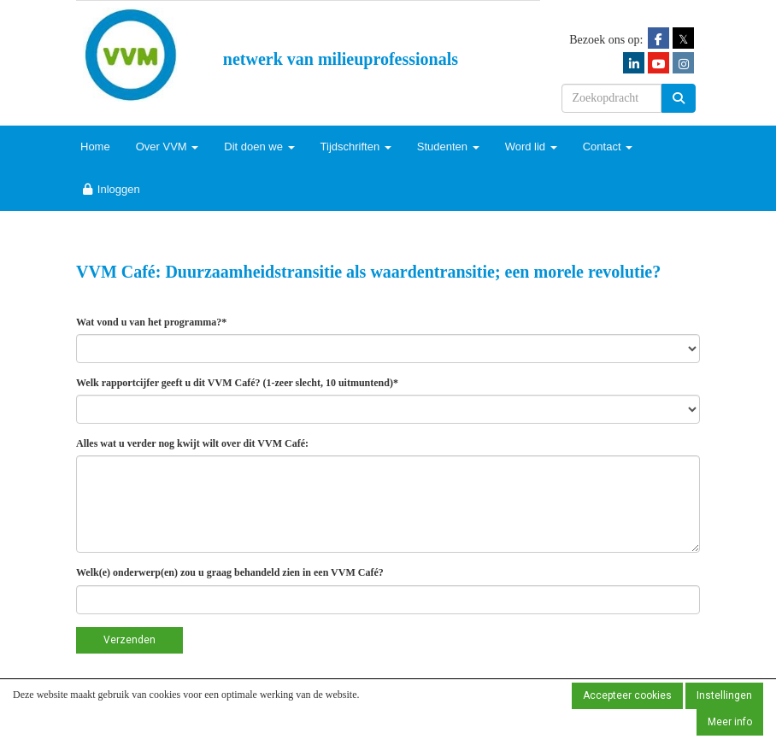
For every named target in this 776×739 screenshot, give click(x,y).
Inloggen (110, 189)
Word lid (531, 146)
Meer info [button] (730, 722)
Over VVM (167, 146)
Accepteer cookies (627, 695)
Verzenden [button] (129, 640)
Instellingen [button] (724, 695)
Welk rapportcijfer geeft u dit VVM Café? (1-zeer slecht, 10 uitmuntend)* (237, 383)
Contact (607, 146)
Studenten (448, 146)
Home (95, 146)
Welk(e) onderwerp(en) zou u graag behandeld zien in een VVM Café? (230, 572)
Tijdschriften (355, 146)
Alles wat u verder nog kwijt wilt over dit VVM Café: (192, 443)
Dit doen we (259, 146)
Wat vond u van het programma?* (151, 322)
